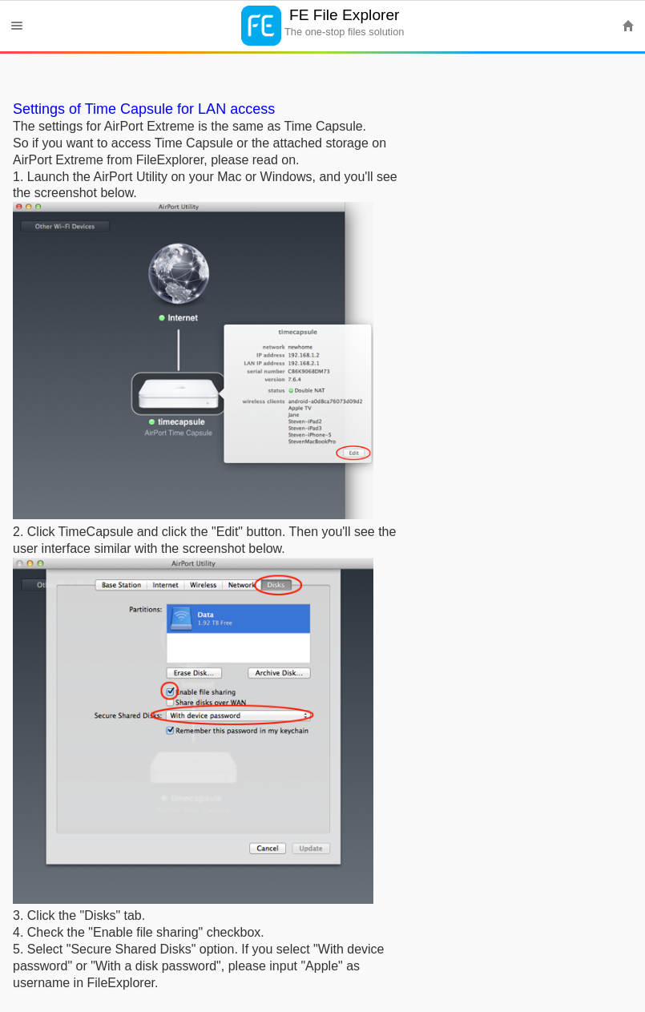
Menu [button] (17, 25)
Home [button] (628, 25)
